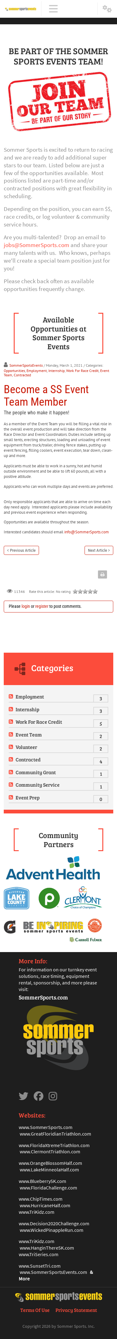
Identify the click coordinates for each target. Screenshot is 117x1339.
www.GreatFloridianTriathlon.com (55, 1134)
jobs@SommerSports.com (36, 245)
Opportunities (14, 370)
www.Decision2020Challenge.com (54, 1223)
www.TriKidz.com (36, 1212)
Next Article (97, 550)
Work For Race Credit (82, 370)
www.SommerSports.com (45, 1127)
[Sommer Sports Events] (20, 9)
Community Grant (36, 772)
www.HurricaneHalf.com (45, 1205)
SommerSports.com (43, 997)
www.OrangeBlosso (39, 1163)
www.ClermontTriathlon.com (50, 1151)
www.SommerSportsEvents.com (53, 1272)
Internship (56, 370)
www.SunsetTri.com (40, 1266)
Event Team (29, 734)
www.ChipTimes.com (40, 1199)
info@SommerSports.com (86, 532)
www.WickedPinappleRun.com (51, 1230)
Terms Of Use (35, 1310)
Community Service (38, 784)
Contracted (22, 375)
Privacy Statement (76, 1310)
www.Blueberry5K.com (42, 1181)
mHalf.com (71, 1163)
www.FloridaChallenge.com (48, 1187)
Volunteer (26, 747)
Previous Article (23, 550)
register (41, 606)
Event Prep (28, 797)
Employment (37, 370)
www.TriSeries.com (38, 1254)
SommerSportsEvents (26, 365)
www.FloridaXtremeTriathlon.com (54, 1145)
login (26, 606)
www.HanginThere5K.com (47, 1248)
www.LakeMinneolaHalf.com (49, 1169)
